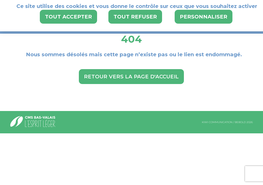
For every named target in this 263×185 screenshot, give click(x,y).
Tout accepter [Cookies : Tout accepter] (68, 17)
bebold (240, 122)
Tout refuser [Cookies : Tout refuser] (135, 17)
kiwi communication (217, 122)
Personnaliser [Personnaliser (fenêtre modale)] (203, 17)
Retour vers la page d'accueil (131, 76)
